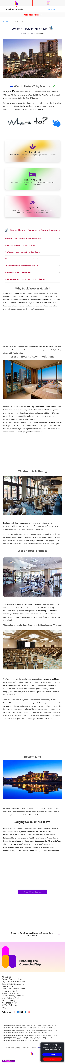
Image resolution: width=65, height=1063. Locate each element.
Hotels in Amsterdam (26, 1034)
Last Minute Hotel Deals (13, 989)
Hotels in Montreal (34, 1039)
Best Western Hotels (27, 850)
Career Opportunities (12, 979)
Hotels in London (20, 1025)
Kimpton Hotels (15, 841)
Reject (52, 1059)
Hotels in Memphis (22, 1039)
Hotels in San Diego (31, 1032)
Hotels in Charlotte (30, 1035)
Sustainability (8, 1000)
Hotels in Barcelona (41, 1030)
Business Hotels (13, 808)
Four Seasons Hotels (11, 847)
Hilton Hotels (20, 835)
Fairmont (7, 838)
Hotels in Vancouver (9, 1039)
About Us (6, 977)
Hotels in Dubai (8, 1035)
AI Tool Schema (9, 1005)
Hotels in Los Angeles (46, 1027)
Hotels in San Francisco (39, 1034)
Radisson (52, 844)
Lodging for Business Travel (32, 822)
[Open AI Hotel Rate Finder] (8, 1061)
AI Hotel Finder (9, 1003)
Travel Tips (6, 22)
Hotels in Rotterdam (53, 1035)
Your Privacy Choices (12, 998)
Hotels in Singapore (33, 1027)
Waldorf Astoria (42, 844)
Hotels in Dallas (52, 1030)
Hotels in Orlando (20, 1029)
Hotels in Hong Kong (20, 1027)
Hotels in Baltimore (45, 1039)
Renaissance (40, 841)
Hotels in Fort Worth (22, 1040)
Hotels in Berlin (30, 1030)
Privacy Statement (11, 993)
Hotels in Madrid (8, 1027)
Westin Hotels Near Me (32, 892)
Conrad (6, 850)
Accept (52, 1054)
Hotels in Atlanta (9, 1029)
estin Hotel (18, 91)
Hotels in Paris (52, 1025)
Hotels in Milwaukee (9, 1040)
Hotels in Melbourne (31, 1029)
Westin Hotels (49, 835)
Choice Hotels (8, 835)
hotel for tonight (36, 109)
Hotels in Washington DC (11, 1034)
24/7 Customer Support (13, 981)
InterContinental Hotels (29, 847)
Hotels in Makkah (23, 1037)
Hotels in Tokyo (31, 1025)
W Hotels (32, 844)
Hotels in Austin (19, 1032)
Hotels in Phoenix (9, 1032)
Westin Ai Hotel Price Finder (40, 95)
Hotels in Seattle (20, 1030)
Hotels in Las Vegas (9, 1030)
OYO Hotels (46, 832)
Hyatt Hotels (38, 835)
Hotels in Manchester (53, 1034)
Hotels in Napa (34, 1040)
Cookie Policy (56, 1049)
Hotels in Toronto (42, 1035)
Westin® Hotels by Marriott (15, 293)
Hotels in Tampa (47, 1037)
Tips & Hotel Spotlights (13, 984)
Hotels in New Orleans (35, 1037)
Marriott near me (52, 850)
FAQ (4, 1007)
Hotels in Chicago (41, 1025)
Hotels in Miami (43, 1029)
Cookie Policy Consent (13, 996)
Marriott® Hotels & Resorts (41, 347)
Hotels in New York (9, 1025)
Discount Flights (10, 991)
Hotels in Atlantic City (10, 1037)
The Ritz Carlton (9, 844)
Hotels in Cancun (19, 1035)
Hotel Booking (39, 33)
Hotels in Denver (42, 1032)
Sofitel (57, 841)
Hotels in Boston (53, 1029)
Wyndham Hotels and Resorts (30, 832)
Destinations (8, 986)
